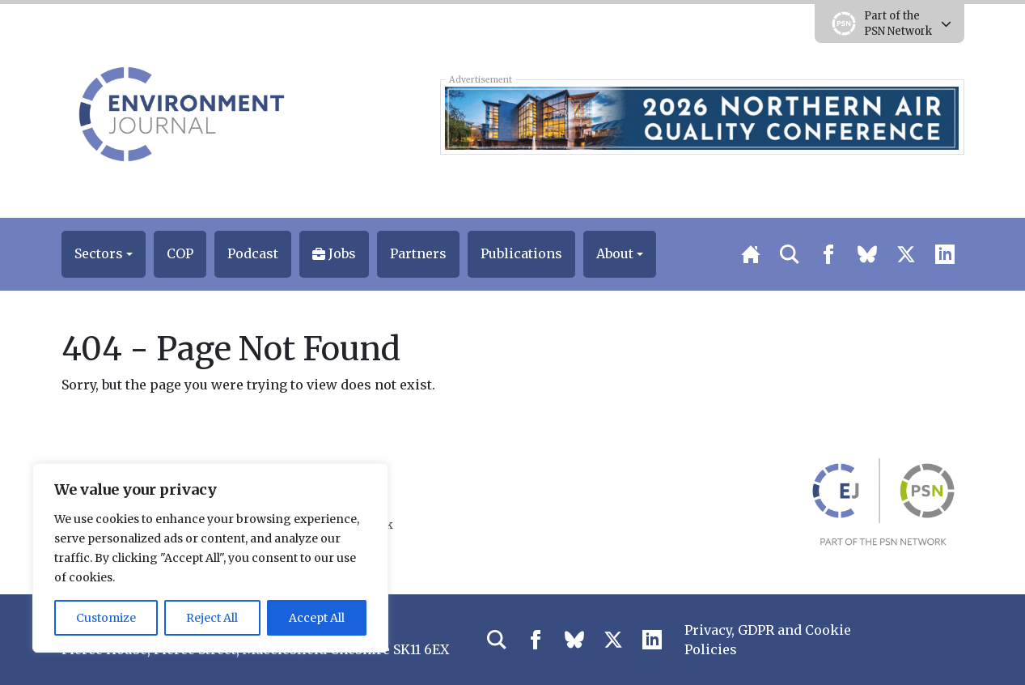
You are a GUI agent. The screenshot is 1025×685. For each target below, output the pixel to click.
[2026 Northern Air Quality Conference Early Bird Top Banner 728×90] (702, 116)
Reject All (212, 618)
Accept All (317, 618)
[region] (210, 558)
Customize (106, 618)
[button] (103, 254)
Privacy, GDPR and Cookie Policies (767, 639)
